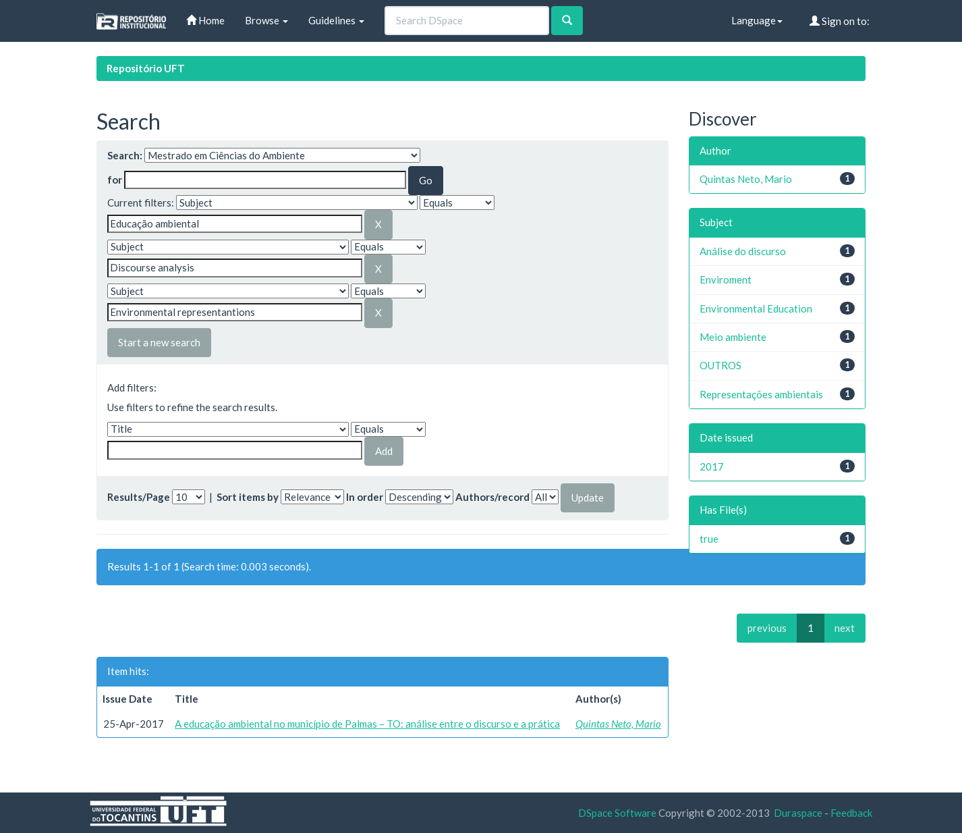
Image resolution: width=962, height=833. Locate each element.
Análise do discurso (743, 251)
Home (205, 20)
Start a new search (159, 342)
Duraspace (798, 813)
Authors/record (492, 497)
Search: (124, 155)
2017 (712, 466)
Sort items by (248, 497)
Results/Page (138, 497)
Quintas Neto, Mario (618, 724)
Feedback (851, 813)
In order (364, 497)
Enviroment (726, 279)
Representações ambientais (761, 394)
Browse (266, 20)
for (114, 179)
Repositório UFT (146, 68)
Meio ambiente (733, 337)
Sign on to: (840, 21)
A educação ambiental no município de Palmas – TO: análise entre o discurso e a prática (367, 724)
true (709, 539)
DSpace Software (617, 813)
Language (757, 20)
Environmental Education (756, 308)
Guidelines (336, 20)
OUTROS (720, 365)
